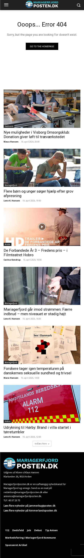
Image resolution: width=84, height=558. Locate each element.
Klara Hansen (11, 377)
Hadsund (9, 126)
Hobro (8, 421)
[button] (79, 5)
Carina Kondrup (12, 259)
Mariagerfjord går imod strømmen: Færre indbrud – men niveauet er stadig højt (38, 311)
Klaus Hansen (11, 141)
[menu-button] (6, 5)
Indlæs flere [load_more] (42, 443)
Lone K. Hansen (12, 200)
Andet (7, 244)
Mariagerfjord (11, 185)
